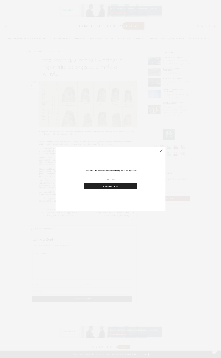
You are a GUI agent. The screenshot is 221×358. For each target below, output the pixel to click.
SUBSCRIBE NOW (110, 186)
